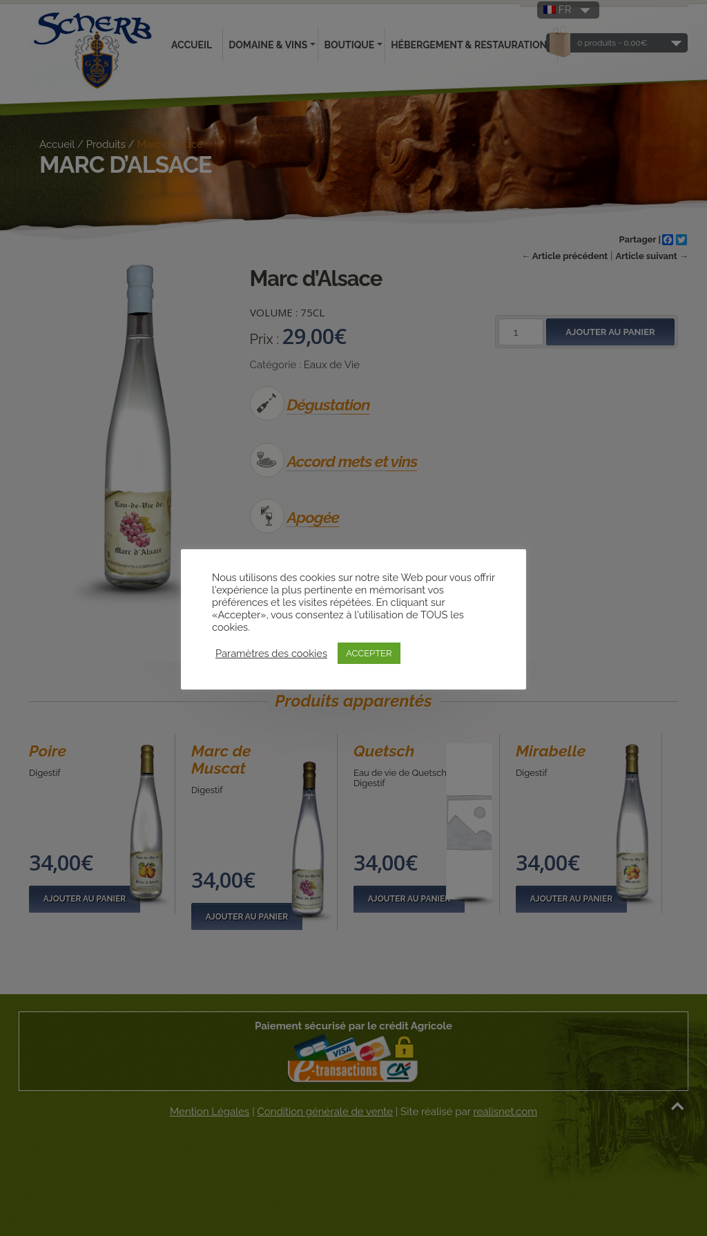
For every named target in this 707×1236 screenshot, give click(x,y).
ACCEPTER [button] (369, 653)
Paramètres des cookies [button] (271, 653)
